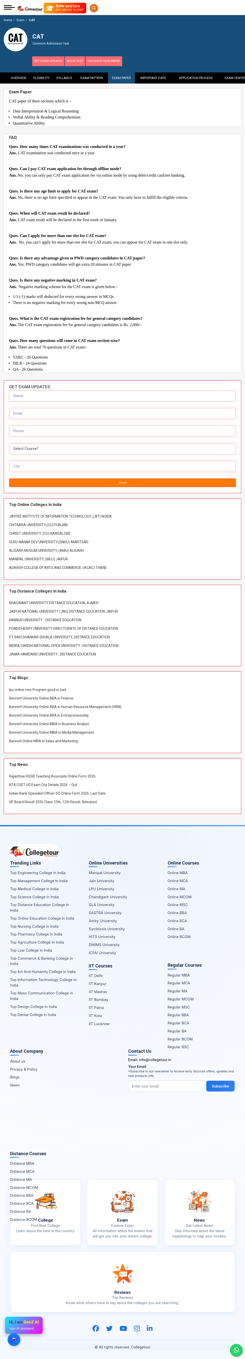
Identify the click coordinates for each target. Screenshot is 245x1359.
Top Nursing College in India (34, 925)
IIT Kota (95, 1015)
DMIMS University (104, 944)
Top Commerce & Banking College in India (41, 960)
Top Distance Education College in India (39, 907)
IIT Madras (98, 991)
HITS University (102, 936)
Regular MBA (179, 974)
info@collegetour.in (155, 1059)
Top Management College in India (39, 880)
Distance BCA (22, 1202)
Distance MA (21, 1179)
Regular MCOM (181, 998)
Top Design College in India (33, 1006)
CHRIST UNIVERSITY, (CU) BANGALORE (40, 533)
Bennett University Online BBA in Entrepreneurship (49, 714)
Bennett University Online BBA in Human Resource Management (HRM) (65, 706)
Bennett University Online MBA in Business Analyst (49, 723)
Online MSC (178, 904)
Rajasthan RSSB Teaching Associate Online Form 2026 (52, 775)
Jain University (101, 880)
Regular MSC (179, 1006)
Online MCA (178, 880)
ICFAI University (102, 952)
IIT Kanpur (98, 983)
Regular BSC (178, 1046)
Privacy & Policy (23, 1068)
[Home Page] (29, 8)
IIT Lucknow (99, 1023)
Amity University (103, 920)
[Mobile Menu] (9, 8)
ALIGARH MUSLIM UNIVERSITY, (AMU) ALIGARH (46, 550)
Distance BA (20, 1211)
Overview (18, 75)
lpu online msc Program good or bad (37, 689)
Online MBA (178, 872)
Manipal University (105, 872)
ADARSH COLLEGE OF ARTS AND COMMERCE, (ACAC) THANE (58, 567)
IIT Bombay (98, 999)
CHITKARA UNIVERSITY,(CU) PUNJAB (38, 524)
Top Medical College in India (34, 888)
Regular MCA (179, 982)
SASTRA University (105, 912)
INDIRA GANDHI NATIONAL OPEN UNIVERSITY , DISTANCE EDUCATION (63, 645)
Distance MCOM (24, 1186)
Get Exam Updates (51, 61)
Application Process (196, 75)
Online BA (176, 928)
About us (17, 1060)
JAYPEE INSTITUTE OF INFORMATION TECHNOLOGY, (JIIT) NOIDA (60, 516)
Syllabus (64, 75)
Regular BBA (178, 1014)
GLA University (101, 904)
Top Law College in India (31, 949)
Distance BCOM (23, 1218)
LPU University (101, 888)
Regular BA (177, 1030)
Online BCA (177, 920)
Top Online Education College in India (42, 917)
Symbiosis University (107, 928)
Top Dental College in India (33, 1014)
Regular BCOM (180, 1038)
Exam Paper (121, 75)
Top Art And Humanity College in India (43, 971)
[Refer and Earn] (75, 8)
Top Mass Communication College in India (41, 995)
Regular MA (177, 990)
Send (122, 482)
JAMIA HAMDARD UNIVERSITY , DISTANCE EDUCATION (52, 653)
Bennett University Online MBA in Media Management (51, 731)
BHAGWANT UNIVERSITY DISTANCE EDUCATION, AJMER (54, 602)
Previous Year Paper (118, 61)
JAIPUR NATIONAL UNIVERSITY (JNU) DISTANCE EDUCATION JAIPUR (63, 611)
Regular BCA (178, 1022)
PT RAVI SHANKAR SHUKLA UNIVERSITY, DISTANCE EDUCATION (59, 636)
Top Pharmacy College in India (36, 933)
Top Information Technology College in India (43, 982)
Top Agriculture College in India (37, 941)
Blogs (15, 1076)
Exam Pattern (91, 75)
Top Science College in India (34, 896)
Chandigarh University (108, 896)
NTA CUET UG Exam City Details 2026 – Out (43, 784)
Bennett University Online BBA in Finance (41, 697)
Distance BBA (21, 1194)
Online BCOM (179, 936)
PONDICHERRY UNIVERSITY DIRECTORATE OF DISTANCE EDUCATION (63, 628)
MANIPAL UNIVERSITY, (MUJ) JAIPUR (38, 558)
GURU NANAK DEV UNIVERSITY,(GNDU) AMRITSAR (48, 541)
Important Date (153, 75)
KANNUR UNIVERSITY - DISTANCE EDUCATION (45, 619)
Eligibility (41, 75)
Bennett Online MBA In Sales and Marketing (43, 740)
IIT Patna (96, 1007)
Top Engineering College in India (38, 872)
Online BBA (177, 912)
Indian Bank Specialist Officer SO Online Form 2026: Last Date (57, 792)
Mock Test (84, 61)
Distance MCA (22, 1171)
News (15, 1084)
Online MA (176, 888)
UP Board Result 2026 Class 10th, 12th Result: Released (53, 801)
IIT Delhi (96, 975)
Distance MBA (22, 1162)
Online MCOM (180, 896)
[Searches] (50, 8)
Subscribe (144, 1096)
